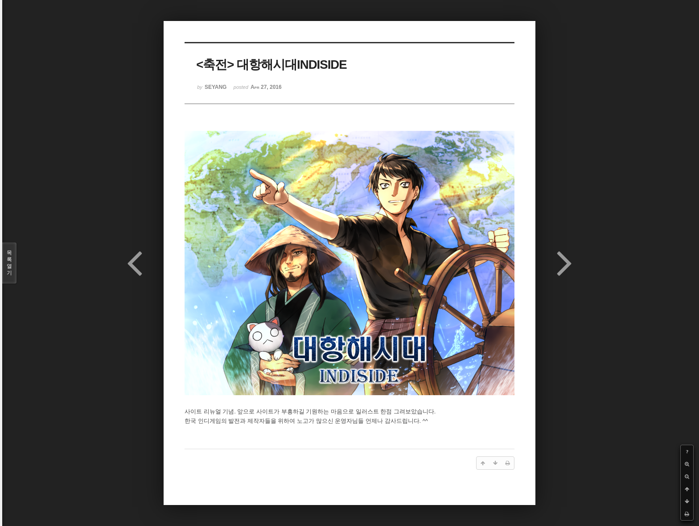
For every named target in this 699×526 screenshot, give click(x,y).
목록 (9, 263)
